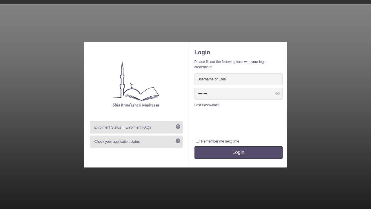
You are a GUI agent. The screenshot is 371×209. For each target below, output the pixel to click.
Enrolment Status (107, 127)
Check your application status (117, 142)
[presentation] (238, 122)
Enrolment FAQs (138, 127)
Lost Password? (206, 105)
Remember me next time (220, 141)
